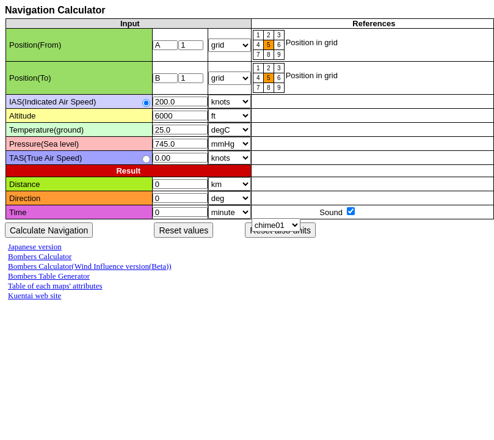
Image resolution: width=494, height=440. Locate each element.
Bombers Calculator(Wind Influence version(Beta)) (90, 266)
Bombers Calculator (39, 256)
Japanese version (35, 246)
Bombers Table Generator (49, 275)
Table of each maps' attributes (55, 285)
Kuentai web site (34, 295)
